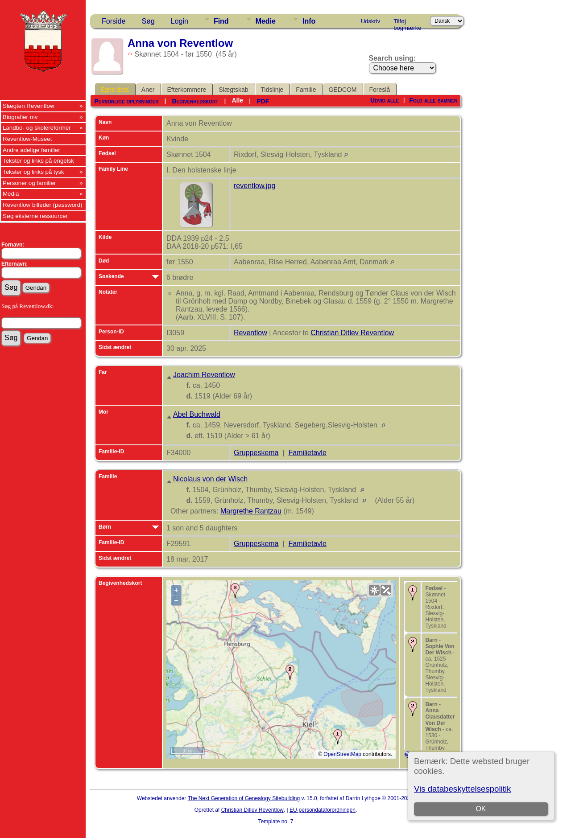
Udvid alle (384, 100)
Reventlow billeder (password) (43, 204)
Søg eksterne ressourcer (35, 216)
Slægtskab (233, 89)
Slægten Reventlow (28, 106)
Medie (266, 21)
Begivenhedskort (195, 101)
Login (179, 21)
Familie (306, 89)
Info (308, 21)
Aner (148, 89)
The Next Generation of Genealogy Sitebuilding (244, 798)
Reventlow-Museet (27, 139)
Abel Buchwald (196, 414)
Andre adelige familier (31, 150)
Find (221, 21)
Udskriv (370, 21)
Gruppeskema (256, 452)
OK (481, 809)
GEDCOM (342, 89)
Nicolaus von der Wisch (210, 479)
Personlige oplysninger (126, 101)
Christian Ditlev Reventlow (352, 333)
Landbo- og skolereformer (37, 127)
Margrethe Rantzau (250, 511)
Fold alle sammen (433, 100)
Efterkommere (186, 89)
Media (11, 193)
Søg (147, 21)
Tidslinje (272, 89)
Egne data (114, 89)
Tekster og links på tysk (33, 171)
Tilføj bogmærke (407, 23)
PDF (263, 101)
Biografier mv (20, 117)
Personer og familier (29, 183)
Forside (113, 21)
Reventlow (250, 333)
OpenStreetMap (342, 754)
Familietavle (307, 452)
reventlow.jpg (254, 185)
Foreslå (379, 89)
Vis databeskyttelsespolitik (462, 788)
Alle (237, 100)
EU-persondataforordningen (323, 810)
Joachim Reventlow (204, 374)
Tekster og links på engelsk (38, 160)
